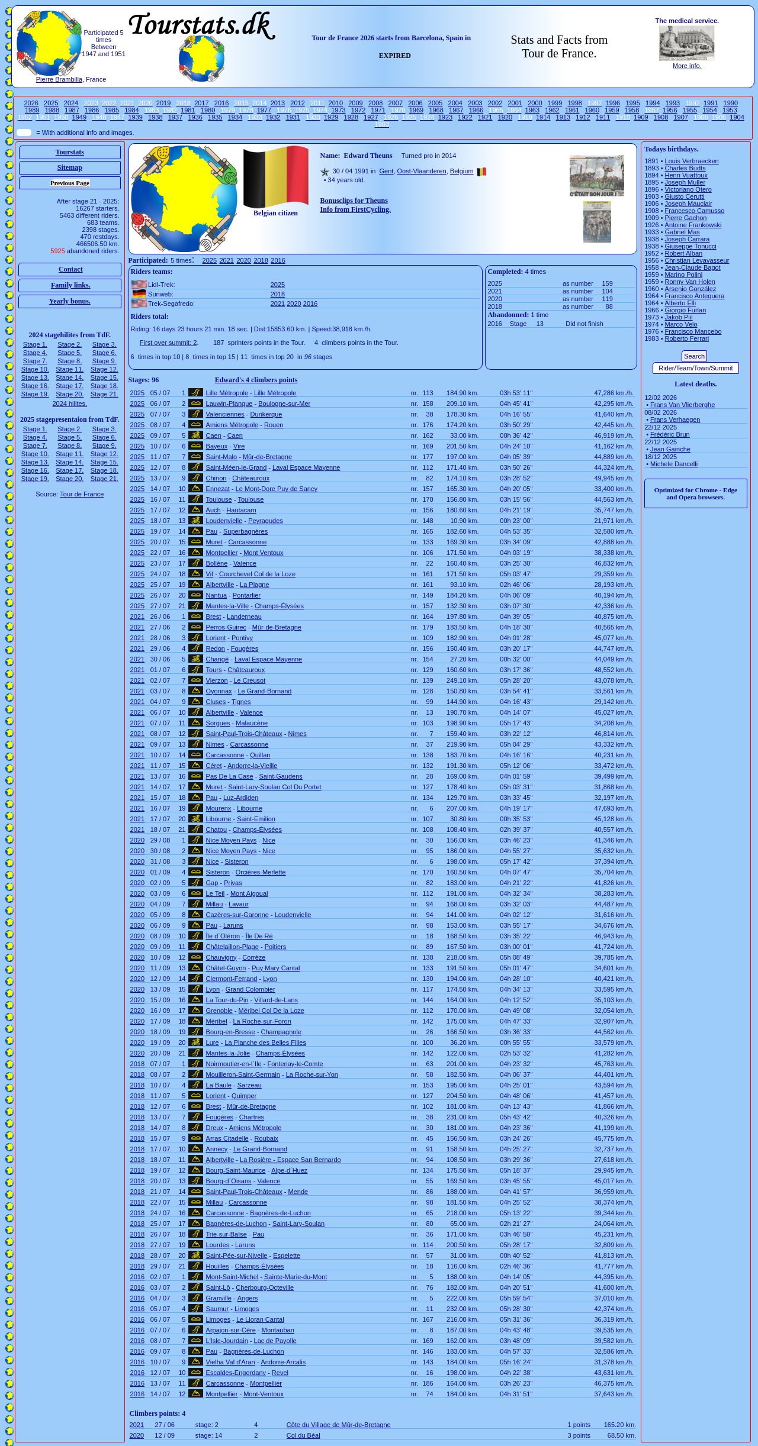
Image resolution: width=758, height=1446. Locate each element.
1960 (592, 110)
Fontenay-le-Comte (295, 1063)
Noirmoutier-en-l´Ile (234, 1063)
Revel (280, 1372)
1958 (632, 110)
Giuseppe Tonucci (691, 246)
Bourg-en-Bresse (230, 1031)
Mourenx (219, 808)
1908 (661, 117)
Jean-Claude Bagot (693, 267)
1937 (175, 117)
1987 (72, 110)
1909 (641, 117)
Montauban (278, 1330)
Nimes (297, 733)
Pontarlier (247, 595)
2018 (260, 260)
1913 (563, 117)
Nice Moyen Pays (231, 840)
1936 (195, 117)
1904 (737, 117)
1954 (709, 110)
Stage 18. (104, 385)
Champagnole (281, 1031)
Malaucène (252, 723)
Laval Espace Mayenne (306, 467)
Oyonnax (219, 691)
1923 (445, 117)
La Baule (219, 1085)
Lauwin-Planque (229, 403)
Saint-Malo (221, 456)
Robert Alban (684, 253)
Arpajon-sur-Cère (231, 1330)
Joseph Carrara (687, 239)
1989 (32, 110)
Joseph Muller (685, 182)
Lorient (216, 637)
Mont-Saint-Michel (232, 1276)
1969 (416, 110)
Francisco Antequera (695, 295)
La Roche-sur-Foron (262, 1021)
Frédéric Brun (670, 434)
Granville (219, 1298)
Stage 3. (104, 344)
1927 (371, 117)
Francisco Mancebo (693, 331)
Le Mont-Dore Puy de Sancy (276, 488)
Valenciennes (225, 414)
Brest (213, 616)
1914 (543, 117)
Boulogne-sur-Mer (284, 403)
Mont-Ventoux (263, 1393)
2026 (31, 102)
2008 (375, 102)
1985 (112, 110)
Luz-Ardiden (240, 797)
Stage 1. (35, 344)
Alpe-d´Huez (289, 1170)
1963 (532, 110)
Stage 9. (104, 360)
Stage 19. (35, 394)
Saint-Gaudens (280, 776)
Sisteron (236, 861)
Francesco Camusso (695, 210)
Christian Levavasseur (697, 260)
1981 (188, 110)
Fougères (244, 648)
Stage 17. (69, 385)
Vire (239, 446)
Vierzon (217, 680)
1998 (574, 102)
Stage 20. (69, 394)
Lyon (270, 978)
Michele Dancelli (674, 463)
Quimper (244, 1095)
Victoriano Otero (688, 189)
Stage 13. (35, 377)
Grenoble (219, 1010)
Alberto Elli (680, 302)
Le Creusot (249, 680)
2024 (71, 102)
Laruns (233, 925)
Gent (387, 171)
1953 (729, 110)
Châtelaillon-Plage (232, 946)
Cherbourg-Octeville (265, 1287)
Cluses (216, 701)
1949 (79, 117)
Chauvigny (221, 957)
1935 (215, 117)
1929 (331, 117)
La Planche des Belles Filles (265, 1042)
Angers (247, 1298)
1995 (632, 102)
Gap (212, 882)
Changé (217, 659)
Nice (268, 840)
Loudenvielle (224, 520)
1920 (505, 117)
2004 (455, 102)
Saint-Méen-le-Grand (236, 467)
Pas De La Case (229, 776)
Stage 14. (69, 377)
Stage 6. (104, 352)
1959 (612, 110)
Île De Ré (259, 936)
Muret (214, 542)
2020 (243, 260)
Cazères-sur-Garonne (237, 914)
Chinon (216, 478)
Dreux (214, 1127)
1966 (476, 110)
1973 (338, 110)
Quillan (260, 754)
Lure (212, 1042)
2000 (535, 102)
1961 (572, 110)
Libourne (249, 808)
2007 (395, 102)
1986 (92, 110)
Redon (215, 648)
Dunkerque (266, 414)
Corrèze (253, 957)
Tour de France (82, 494)
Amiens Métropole (232, 424)
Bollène (217, 563)
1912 (583, 117)
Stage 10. (35, 369)
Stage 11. (69, 369)
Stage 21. (104, 394)
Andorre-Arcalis (283, 1362)
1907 (680, 117)
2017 (201, 102)
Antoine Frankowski (693, 224)
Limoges (247, 1308)
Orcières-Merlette (261, 872)
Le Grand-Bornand (264, 691)
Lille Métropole (227, 392)
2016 (221, 102)
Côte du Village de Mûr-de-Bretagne (339, 1424)
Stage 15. (104, 377)
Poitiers (276, 946)
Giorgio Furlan (685, 310)
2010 (336, 102)
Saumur (217, 1308)
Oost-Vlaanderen (422, 171)
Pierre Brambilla (59, 79)
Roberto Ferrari (687, 338)
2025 (51, 102)
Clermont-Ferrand (232, 978)
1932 (273, 117)
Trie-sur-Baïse (226, 1234)
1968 (436, 110)
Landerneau (244, 616)
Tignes (241, 701)
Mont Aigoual (249, 893)
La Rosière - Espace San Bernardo (290, 1159)
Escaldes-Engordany (236, 1372)
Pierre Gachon (686, 217)
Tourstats (70, 152)
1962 (552, 110)
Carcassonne (247, 542)
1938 (155, 117)
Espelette (286, 1255)
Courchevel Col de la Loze (257, 573)
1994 (652, 102)
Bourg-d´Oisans (229, 1180)
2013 (278, 102)
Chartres (251, 1117)
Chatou (216, 829)
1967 (456, 110)
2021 (227, 260)
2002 (495, 102)
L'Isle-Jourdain (227, 1340)
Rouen (273, 424)
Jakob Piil (679, 317)
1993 (673, 102)
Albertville (220, 584)
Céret (214, 765)
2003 (475, 102)
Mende (298, 1191)
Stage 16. (35, 385)
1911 (603, 117)
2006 (415, 102)
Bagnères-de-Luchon (280, 1212)
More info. (687, 65)
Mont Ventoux (263, 552)
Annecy (217, 1149)
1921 (485, 117)
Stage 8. (69, 360)
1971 (378, 110)
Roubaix (266, 1138)
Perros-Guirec (226, 627)
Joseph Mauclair (688, 203)
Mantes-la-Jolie (228, 1053)
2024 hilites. (69, 403)
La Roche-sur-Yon (312, 1074)
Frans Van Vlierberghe (682, 404)
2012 (297, 102)
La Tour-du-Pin (227, 999)
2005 (435, 102)
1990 (731, 102)
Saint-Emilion (256, 818)
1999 (555, 102)
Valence (244, 563)
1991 (711, 102)
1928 (351, 117)
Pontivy (242, 637)
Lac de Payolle (275, 1340)
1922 (465, 117)
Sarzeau (249, 1085)
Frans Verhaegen (675, 419)
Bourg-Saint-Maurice (236, 1170)
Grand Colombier (250, 989)
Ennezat (218, 488)
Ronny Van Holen (690, 281)
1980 (208, 110)
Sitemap (69, 167)
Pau (212, 531)
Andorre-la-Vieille (252, 765)
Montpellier (222, 552)
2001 (515, 102)
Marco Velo (681, 324)
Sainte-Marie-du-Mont (295, 1276)
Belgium (462, 171)
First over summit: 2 (168, 342)
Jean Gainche (670, 449)
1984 (131, 110)
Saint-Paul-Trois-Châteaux (244, 733)
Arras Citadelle (227, 1138)
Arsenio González (691, 288)
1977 (264, 110)
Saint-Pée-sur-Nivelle (237, 1255)
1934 (235, 117)
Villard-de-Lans (276, 999)
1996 (613, 102)
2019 (163, 102)
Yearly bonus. (70, 301)
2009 (355, 102)
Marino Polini (684, 274)
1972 (358, 110)
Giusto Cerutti (685, 196)
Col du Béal (303, 1435)
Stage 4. (35, 352)
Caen (213, 435)
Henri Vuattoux (686, 175)
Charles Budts (685, 168)
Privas (233, 882)
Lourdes (218, 1244)
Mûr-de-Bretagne (267, 456)
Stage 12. (104, 369)
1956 (670, 110)
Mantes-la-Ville (227, 605)
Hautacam (241, 510)
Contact (71, 269)
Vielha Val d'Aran (230, 1362)
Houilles (217, 1266)
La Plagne (254, 584)
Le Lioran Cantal (260, 1319)
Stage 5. (69, 352)
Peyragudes (265, 520)
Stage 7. (35, 360)
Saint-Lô (218, 1287)
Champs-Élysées (279, 605)
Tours (214, 669)
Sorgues (218, 723)
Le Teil (215, 893)
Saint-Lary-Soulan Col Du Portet (274, 786)
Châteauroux (250, 478)
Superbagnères (245, 531)
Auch (213, 510)
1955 (690, 110)
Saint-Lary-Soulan (298, 1223)
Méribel (216, 1021)
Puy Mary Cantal (276, 967)
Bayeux (217, 446)
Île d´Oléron (223, 936)
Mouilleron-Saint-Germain (243, 1074)
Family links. (71, 285)
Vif (210, 573)
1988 (52, 110)
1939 (135, 117)
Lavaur (239, 904)
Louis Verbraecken (692, 160)
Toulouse (219, 499)
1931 (293, 117)
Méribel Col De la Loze (271, 1010)
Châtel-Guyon (226, 967)
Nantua (216, 595)
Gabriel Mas (682, 231)
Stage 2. (69, 344)
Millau (214, 904)
